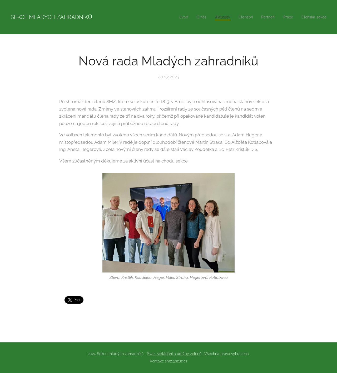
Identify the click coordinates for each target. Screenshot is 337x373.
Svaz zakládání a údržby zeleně (174, 354)
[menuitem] (177, 17)
